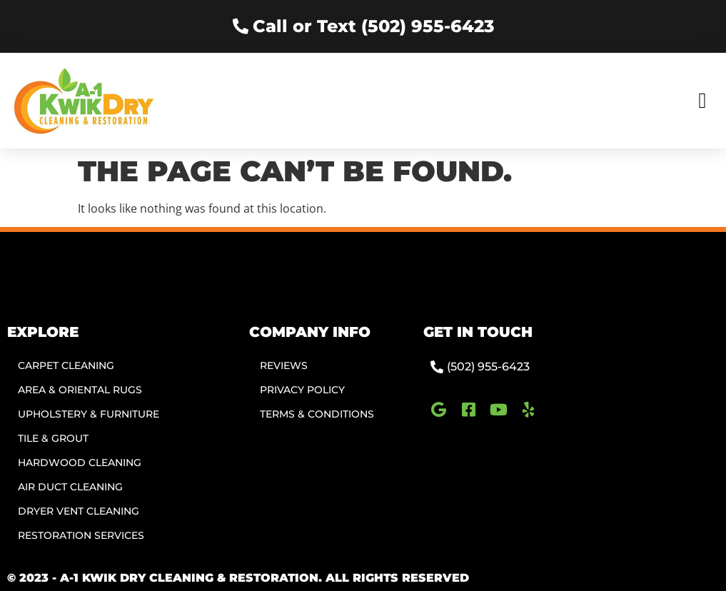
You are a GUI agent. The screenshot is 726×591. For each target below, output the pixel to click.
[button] (702, 100)
